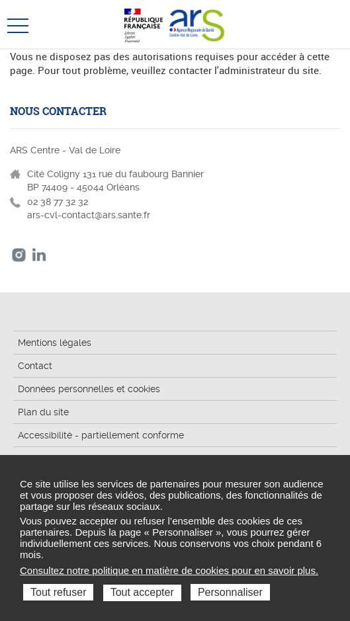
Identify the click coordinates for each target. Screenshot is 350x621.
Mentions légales (54, 342)
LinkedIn (39, 255)
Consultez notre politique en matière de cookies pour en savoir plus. (169, 570)
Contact (35, 365)
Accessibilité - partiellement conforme (101, 435)
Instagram (19, 255)
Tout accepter (142, 592)
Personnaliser (230, 592)
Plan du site (43, 412)
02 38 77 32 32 (57, 201)
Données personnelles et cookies (89, 389)
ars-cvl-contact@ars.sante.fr (88, 215)
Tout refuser (58, 592)
